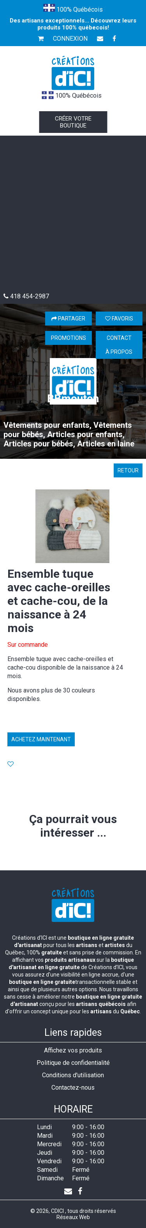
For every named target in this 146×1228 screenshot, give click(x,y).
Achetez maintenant (41, 739)
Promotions (68, 338)
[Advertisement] (73, 216)
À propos (119, 352)
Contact (119, 338)
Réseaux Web (73, 1217)
